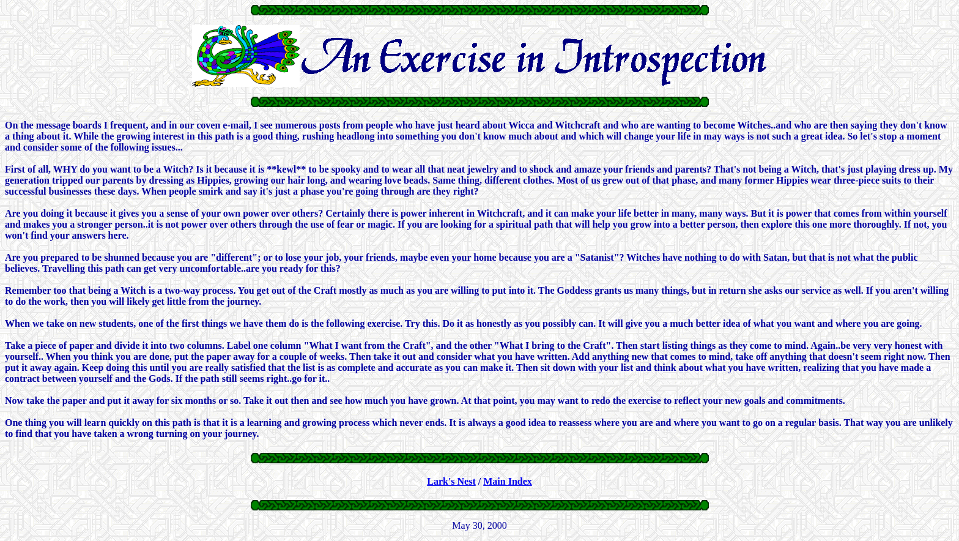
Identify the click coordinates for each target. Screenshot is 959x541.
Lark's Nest (451, 481)
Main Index (507, 481)
